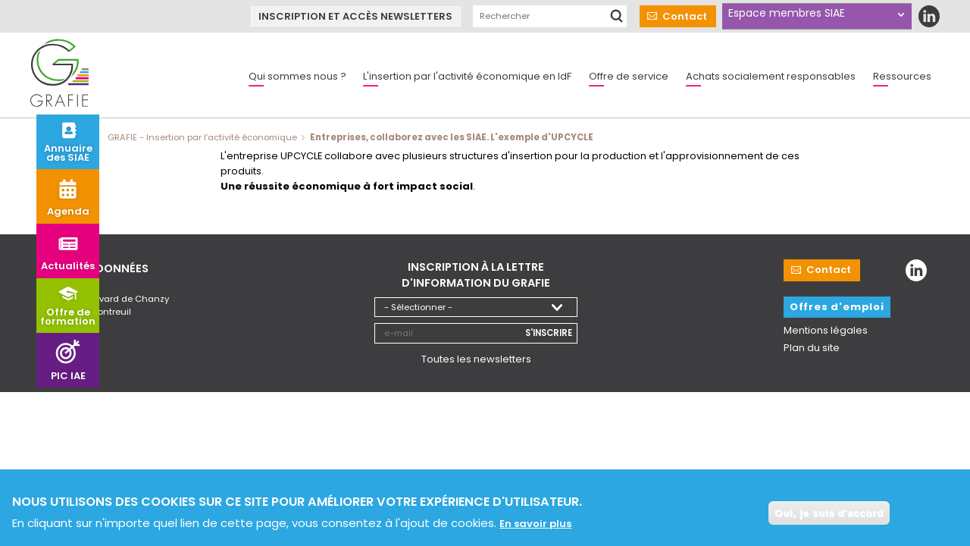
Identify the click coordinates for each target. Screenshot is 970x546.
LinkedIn (929, 16)
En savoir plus (535, 526)
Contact (684, 16)
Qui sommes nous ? (297, 76)
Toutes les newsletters (476, 357)
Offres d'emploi (837, 307)
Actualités (68, 266)
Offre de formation (67, 316)
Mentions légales (826, 330)
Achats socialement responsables (771, 76)
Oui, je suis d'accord (829, 515)
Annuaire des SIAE (68, 153)
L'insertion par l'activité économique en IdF (467, 76)
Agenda (68, 211)
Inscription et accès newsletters (355, 16)
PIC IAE (68, 376)
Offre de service (628, 76)
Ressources (902, 76)
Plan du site (812, 347)
